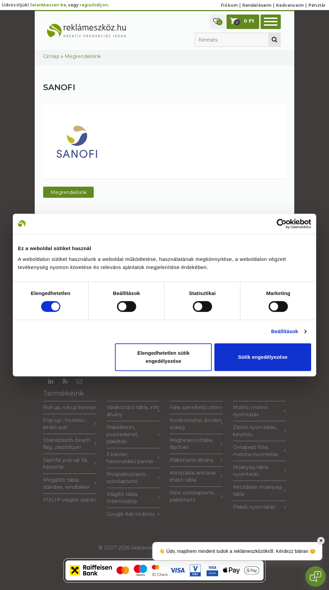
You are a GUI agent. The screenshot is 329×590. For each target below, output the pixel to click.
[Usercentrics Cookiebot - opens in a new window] (281, 224)
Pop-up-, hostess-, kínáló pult (69, 423)
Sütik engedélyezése (263, 357)
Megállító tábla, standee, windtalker (69, 483)
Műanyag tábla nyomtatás (259, 470)
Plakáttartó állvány (196, 460)
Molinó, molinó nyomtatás (259, 411)
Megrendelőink (83, 56)
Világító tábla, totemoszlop (133, 497)
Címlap (51, 56)
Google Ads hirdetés (133, 514)
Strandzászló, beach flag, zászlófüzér (69, 443)
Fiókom (229, 5)
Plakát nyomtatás (259, 507)
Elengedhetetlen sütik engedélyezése (163, 357)
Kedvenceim (290, 5)
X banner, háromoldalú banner (133, 457)
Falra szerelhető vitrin (196, 407)
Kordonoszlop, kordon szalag (196, 423)
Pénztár (317, 5)
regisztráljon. (94, 4)
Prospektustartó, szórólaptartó (133, 477)
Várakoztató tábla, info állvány (133, 411)
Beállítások (284, 331)
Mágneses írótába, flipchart (196, 443)
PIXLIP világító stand (69, 500)
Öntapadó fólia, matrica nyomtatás (259, 450)
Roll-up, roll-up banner (69, 407)
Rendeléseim (256, 5)
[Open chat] (315, 576)
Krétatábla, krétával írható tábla (196, 476)
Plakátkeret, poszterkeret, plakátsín (133, 434)
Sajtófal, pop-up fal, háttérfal (69, 463)
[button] (217, 22)
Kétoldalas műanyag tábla (259, 490)
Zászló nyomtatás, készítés (259, 430)
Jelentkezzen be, (48, 4)
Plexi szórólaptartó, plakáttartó (196, 496)
